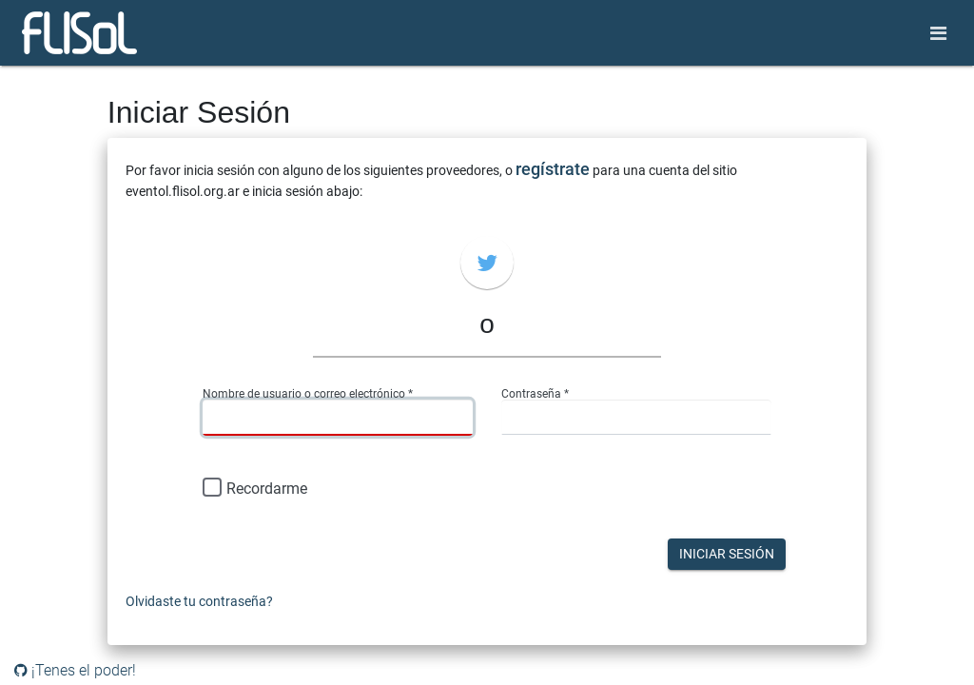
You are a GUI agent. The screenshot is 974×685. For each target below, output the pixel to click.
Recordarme (255, 489)
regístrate (553, 169)
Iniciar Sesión (726, 553)
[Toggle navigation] (938, 33)
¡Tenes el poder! (75, 670)
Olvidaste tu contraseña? (199, 601)
